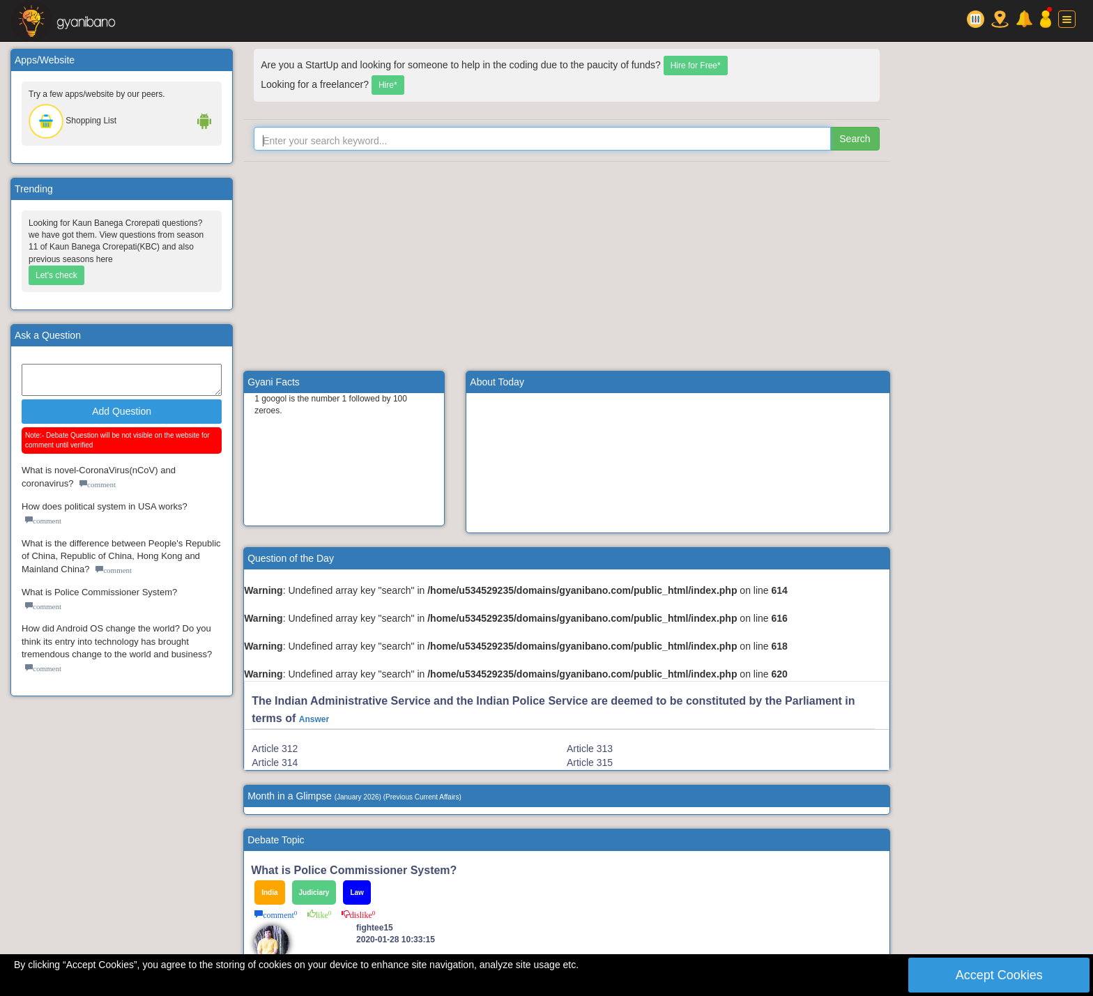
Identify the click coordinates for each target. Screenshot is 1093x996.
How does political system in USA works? (105, 506)
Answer (314, 719)
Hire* (388, 85)
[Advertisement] (566, 266)
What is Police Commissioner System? (99, 592)
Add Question (121, 411)
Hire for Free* (696, 65)
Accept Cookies (999, 975)
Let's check (56, 275)
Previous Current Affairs (422, 797)
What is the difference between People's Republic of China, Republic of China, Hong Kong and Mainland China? (121, 556)
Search (854, 138)
